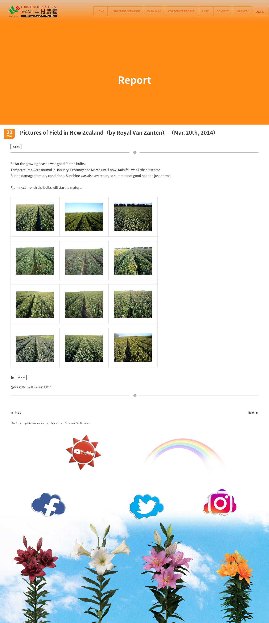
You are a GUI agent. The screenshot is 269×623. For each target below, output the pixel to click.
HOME (100, 11)
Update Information (125, 11)
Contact (223, 11)
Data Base (154, 11)
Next (253, 412)
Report (16, 146)
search (261, 11)
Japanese (242, 11)
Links (205, 11)
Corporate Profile (181, 11)
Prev (16, 412)
